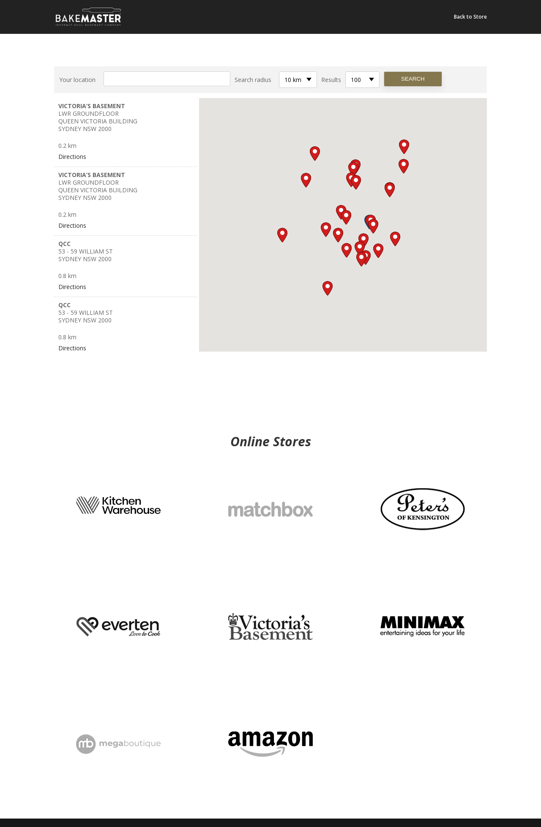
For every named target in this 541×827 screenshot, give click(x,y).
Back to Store (470, 17)
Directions (72, 157)
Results (331, 80)
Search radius (253, 80)
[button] (373, 226)
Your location (77, 80)
